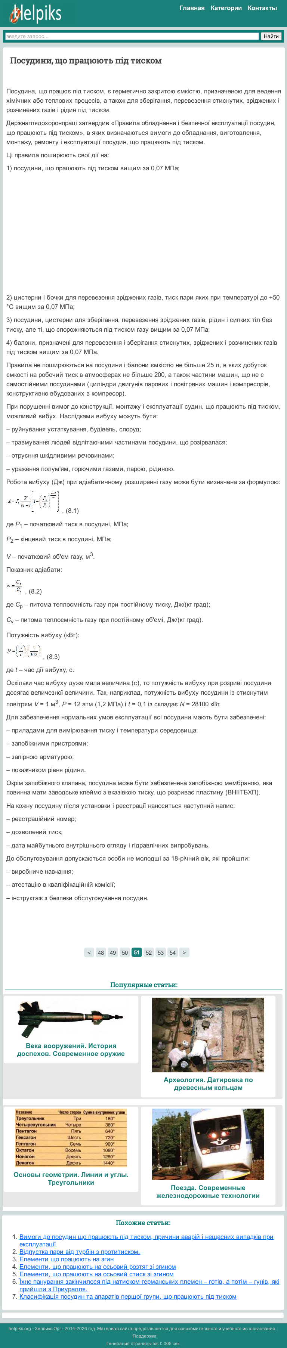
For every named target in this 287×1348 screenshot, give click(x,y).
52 (149, 952)
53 (161, 952)
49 (113, 952)
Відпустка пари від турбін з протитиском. (79, 1251)
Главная (192, 8)
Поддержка (145, 1336)
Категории (226, 8)
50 (125, 952)
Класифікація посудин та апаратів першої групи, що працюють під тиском (128, 1296)
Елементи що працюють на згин (66, 1259)
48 (101, 952)
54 (173, 952)
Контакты (262, 8)
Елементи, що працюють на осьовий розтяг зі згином (97, 1266)
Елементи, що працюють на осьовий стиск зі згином (96, 1274)
